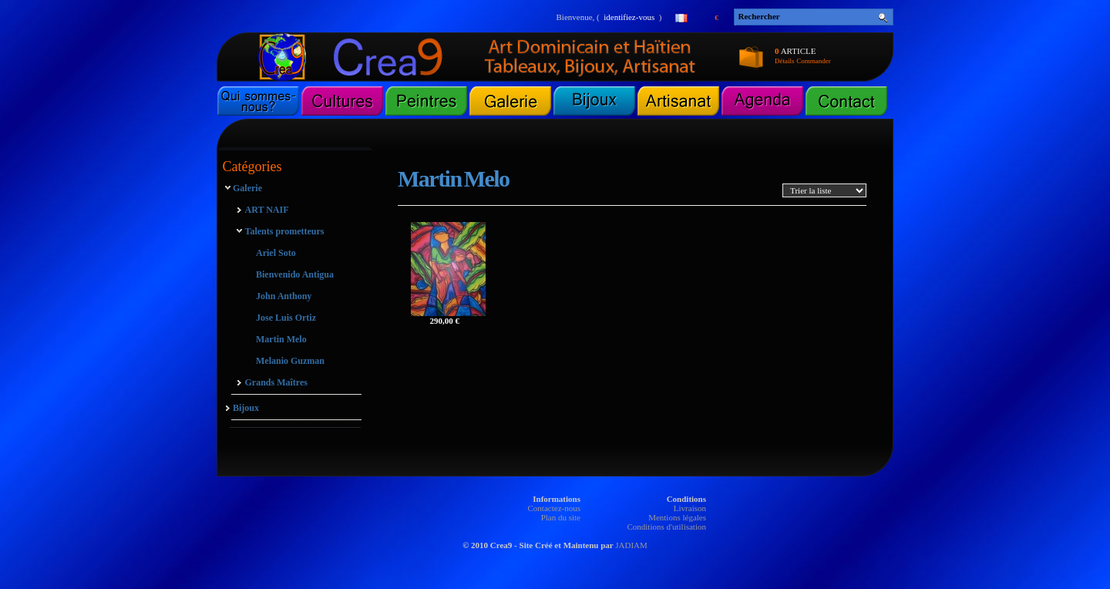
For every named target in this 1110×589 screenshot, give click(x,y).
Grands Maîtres (276, 382)
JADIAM (631, 545)
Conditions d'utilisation (666, 526)
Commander (813, 61)
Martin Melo (281, 339)
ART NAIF (267, 209)
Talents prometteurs (285, 231)
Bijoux (246, 407)
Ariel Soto (276, 252)
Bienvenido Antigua (295, 274)
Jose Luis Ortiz (286, 317)
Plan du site (560, 517)
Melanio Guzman (290, 360)
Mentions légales (677, 517)
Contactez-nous (554, 508)
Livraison (690, 508)
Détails (785, 61)
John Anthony (283, 296)
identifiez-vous (629, 17)
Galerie (247, 188)
